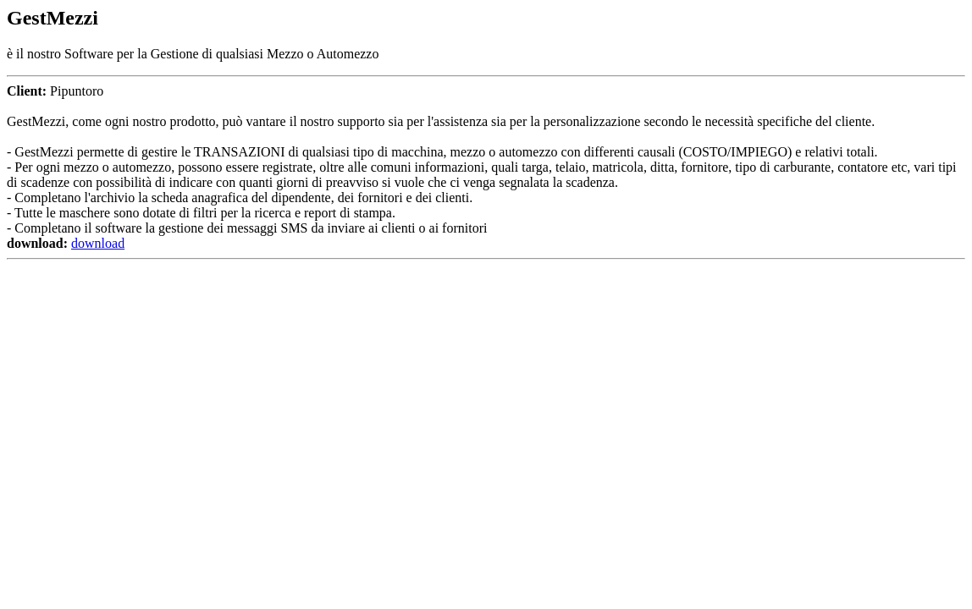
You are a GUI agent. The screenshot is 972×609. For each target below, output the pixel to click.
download (97, 243)
